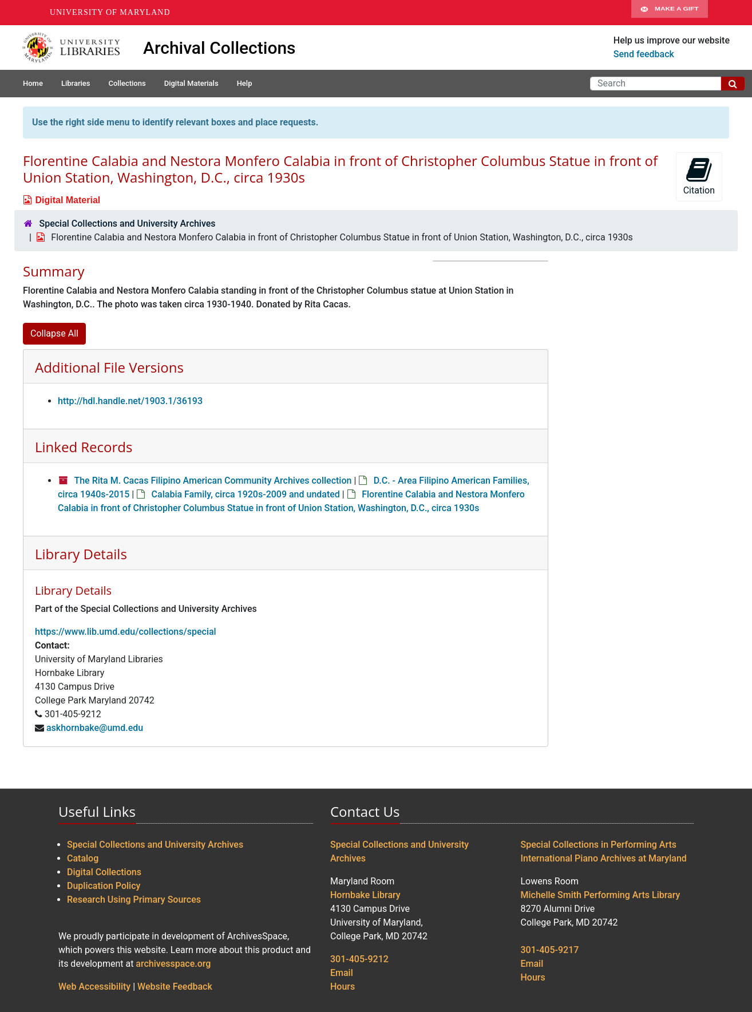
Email (341, 972)
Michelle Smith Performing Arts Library (600, 895)
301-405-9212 (359, 959)
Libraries (75, 83)
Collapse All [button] (54, 333)
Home (33, 83)
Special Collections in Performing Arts (599, 844)
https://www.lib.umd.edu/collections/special (125, 631)
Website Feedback (174, 986)
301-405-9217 (550, 949)
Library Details (81, 553)
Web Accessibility (94, 986)
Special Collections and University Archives (127, 223)
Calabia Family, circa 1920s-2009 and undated (246, 494)
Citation (699, 176)
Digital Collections (104, 872)
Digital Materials (191, 83)
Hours (342, 986)
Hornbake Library (365, 895)
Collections (126, 83)
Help (244, 83)
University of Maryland (110, 12)
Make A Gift (669, 13)
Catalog (82, 858)
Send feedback (644, 54)
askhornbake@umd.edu (94, 727)
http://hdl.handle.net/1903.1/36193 (130, 401)
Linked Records (83, 446)
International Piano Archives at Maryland (604, 858)
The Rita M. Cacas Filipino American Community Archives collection (212, 480)
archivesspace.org (173, 963)
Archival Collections (219, 48)
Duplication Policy (103, 885)
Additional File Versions (109, 367)
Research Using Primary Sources (134, 899)
